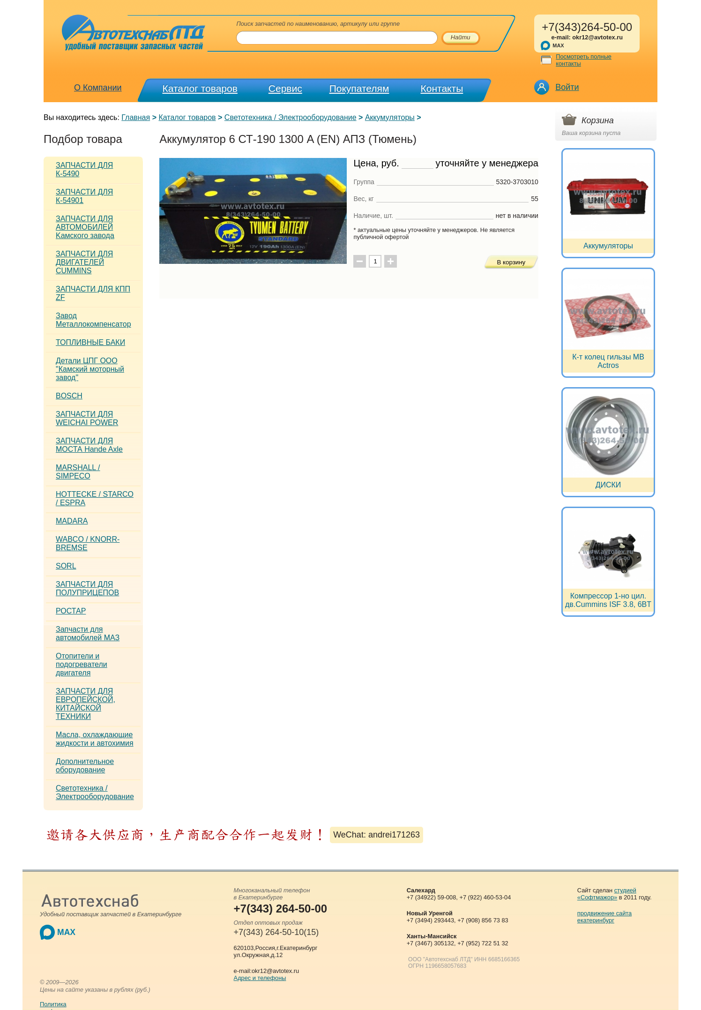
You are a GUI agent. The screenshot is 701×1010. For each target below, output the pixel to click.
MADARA (72, 521)
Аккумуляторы (390, 117)
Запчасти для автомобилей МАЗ (87, 633)
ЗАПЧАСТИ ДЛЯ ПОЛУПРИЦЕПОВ (87, 588)
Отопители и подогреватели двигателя (81, 664)
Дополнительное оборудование (85, 765)
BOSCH (69, 396)
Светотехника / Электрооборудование (290, 117)
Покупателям (359, 88)
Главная (135, 117)
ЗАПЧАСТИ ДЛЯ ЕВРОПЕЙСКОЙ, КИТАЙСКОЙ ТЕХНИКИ (85, 703)
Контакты (442, 88)
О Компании (98, 87)
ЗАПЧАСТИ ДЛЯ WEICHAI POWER (87, 418)
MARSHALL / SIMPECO (78, 472)
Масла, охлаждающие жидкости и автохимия (95, 739)
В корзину (511, 262)
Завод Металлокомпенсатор (93, 320)
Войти (567, 87)
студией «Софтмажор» (606, 894)
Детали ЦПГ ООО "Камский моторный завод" (90, 369)
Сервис (285, 88)
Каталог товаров (200, 88)
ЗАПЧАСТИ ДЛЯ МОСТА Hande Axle (89, 445)
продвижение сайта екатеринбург (604, 917)
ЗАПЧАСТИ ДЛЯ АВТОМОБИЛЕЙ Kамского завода (85, 227)
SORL (66, 566)
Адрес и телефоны (260, 977)
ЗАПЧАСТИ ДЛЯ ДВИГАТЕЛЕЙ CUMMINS (84, 262)
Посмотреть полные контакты (584, 60)
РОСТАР (71, 611)
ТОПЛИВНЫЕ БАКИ (90, 342)
